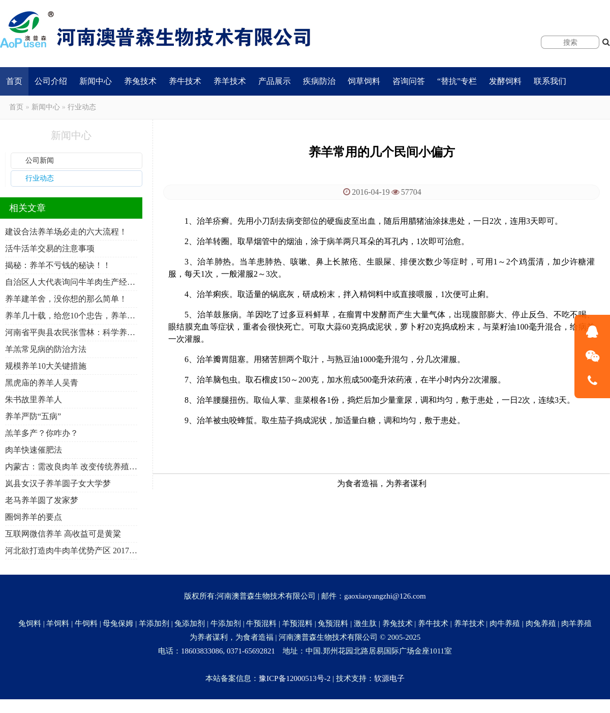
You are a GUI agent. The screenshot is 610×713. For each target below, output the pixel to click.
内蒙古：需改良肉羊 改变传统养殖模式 (71, 466)
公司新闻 (39, 160)
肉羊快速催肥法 (33, 449)
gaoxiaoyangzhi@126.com (385, 596)
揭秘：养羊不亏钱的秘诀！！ (58, 265)
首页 (14, 81)
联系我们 (550, 81)
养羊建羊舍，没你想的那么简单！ (66, 298)
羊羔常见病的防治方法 (45, 349)
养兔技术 (140, 81)
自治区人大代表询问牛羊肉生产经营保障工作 (71, 282)
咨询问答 (408, 81)
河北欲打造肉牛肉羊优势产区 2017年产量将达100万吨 (71, 550)
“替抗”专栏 (457, 81)
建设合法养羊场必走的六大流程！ (66, 231)
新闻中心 (95, 81)
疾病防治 (319, 81)
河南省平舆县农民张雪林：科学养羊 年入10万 (71, 332)
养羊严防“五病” (33, 416)
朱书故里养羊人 (33, 399)
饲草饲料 (364, 81)
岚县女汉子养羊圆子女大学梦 (58, 483)
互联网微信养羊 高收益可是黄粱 (63, 533)
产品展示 (274, 81)
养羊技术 (230, 81)
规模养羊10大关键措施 (45, 366)
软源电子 (389, 678)
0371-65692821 (251, 651)
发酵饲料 (505, 81)
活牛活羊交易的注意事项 (50, 248)
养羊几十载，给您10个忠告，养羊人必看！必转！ (71, 315)
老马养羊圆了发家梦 (41, 500)
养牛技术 (185, 81)
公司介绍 (51, 81)
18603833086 (202, 651)
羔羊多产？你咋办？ (41, 433)
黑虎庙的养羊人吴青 (41, 382)
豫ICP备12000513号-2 (294, 678)
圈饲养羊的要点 (33, 517)
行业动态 (82, 107)
